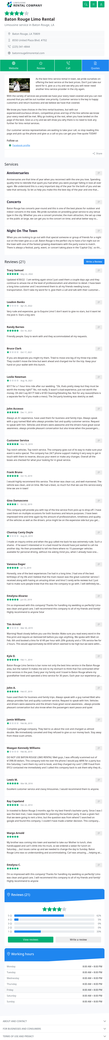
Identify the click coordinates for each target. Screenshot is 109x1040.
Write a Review (94, 261)
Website (13, 65)
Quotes (95, 65)
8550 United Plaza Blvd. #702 (29, 40)
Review (41, 65)
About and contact (15, 1021)
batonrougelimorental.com (28, 53)
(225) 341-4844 (21, 46)
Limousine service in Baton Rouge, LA (29, 25)
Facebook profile (21, 145)
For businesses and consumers (22, 1028)
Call (68, 65)
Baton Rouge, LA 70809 (26, 33)
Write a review (78, 939)
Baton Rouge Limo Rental (30, 19)
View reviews (30, 939)
